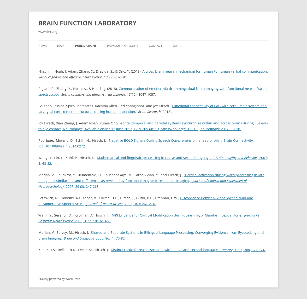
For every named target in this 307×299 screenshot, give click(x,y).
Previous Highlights (122, 46)
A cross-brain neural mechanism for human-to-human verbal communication (204, 71)
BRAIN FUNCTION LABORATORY (87, 23)
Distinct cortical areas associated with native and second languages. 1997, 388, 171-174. (188, 249)
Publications (86, 46)
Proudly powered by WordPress (59, 279)
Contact (155, 46)
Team (61, 46)
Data (177, 46)
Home (42, 46)
